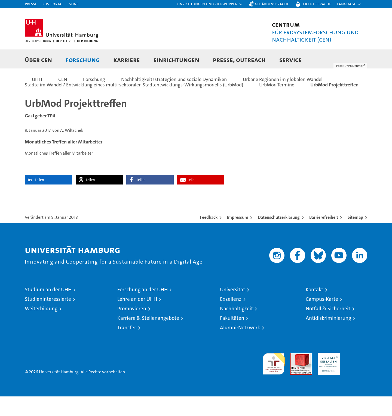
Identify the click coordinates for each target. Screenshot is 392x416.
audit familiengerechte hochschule (274, 380)
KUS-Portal (52, 4)
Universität (232, 309)
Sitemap (355, 237)
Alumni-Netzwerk (240, 347)
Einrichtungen (176, 59)
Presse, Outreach (239, 59)
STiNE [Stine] (73, 4)
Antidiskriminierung (328, 337)
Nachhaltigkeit (236, 328)
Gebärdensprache (272, 4)
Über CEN (38, 59)
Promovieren (131, 328)
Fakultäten (232, 337)
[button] (210, 4)
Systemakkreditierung (356, 375)
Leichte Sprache (316, 4)
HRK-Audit (327, 375)
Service (290, 59)
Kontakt (314, 309)
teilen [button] (39, 199)
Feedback (209, 237)
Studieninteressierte (48, 318)
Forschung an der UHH (142, 309)
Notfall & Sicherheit (328, 328)
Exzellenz (230, 318)
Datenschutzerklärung (279, 237)
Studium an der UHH (48, 309)
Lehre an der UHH (137, 318)
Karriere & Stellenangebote (148, 337)
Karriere (126, 59)
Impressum (237, 237)
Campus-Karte (322, 318)
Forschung (83, 59)
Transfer (126, 347)
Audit (295, 375)
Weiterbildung (41, 328)
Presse (31, 4)
